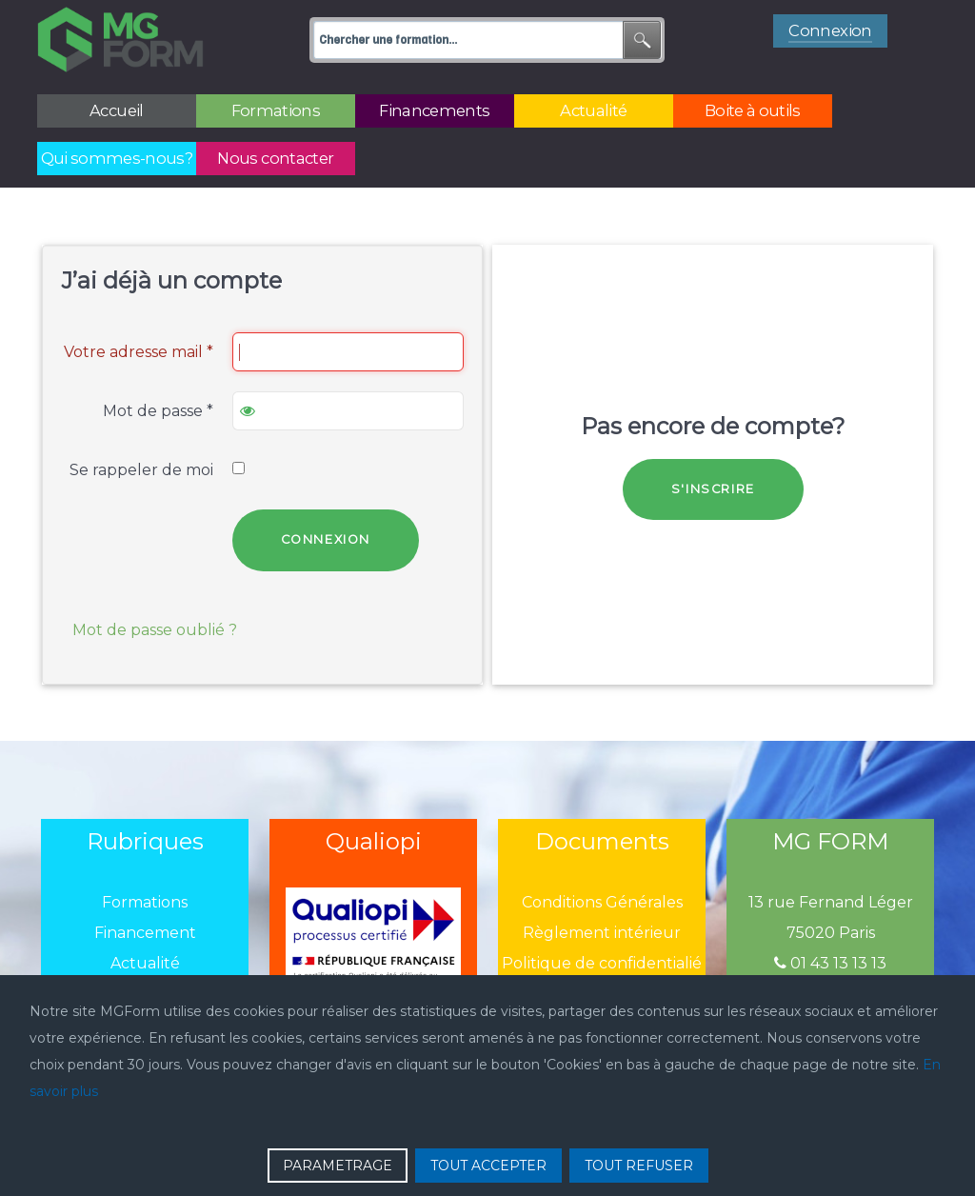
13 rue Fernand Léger (830, 902)
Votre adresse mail (138, 352)
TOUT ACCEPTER (488, 1165)
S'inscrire (713, 489)
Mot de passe (158, 411)
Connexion (325, 539)
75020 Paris (830, 933)
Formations (145, 902)
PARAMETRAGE (337, 1165)
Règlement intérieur (602, 933)
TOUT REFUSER (639, 1165)
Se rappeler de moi (141, 470)
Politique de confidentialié (602, 963)
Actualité (145, 963)
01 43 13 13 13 (830, 963)
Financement (145, 933)
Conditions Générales (602, 902)
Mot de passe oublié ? (154, 630)
